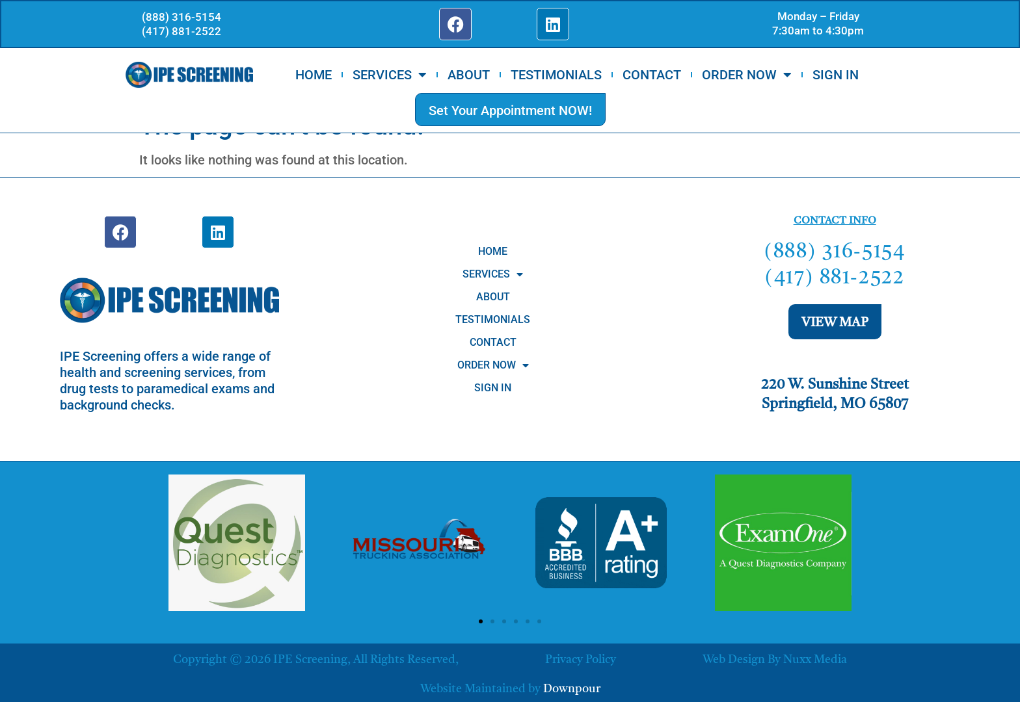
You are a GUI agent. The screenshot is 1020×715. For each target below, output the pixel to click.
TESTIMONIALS (556, 76)
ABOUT (469, 76)
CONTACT (652, 76)
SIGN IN (835, 76)
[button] (481, 621)
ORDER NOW (747, 76)
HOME (313, 76)
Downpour (571, 689)
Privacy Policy (580, 660)
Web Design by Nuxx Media (775, 660)
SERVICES (390, 76)
